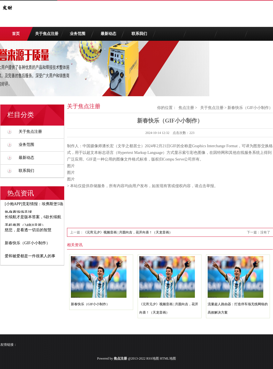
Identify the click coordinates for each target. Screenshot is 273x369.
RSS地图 (152, 358)
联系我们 (139, 34)
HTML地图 (168, 358)
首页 (16, 34)
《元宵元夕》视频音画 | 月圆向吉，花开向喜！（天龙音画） (127, 232)
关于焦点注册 (46, 34)
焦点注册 (186, 108)
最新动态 (108, 34)
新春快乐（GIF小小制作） (90, 304)
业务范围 (77, 34)
